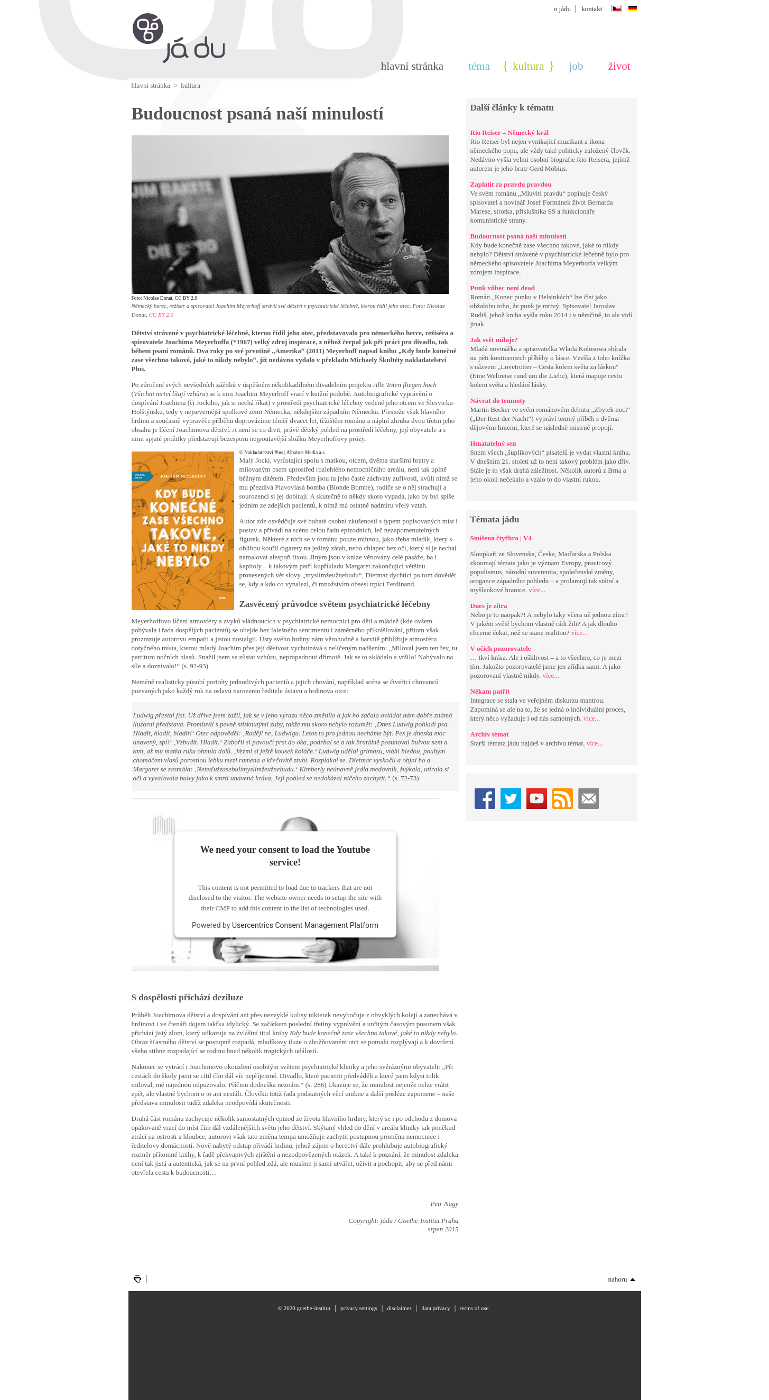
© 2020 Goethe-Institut (304, 1308)
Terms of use (474, 1308)
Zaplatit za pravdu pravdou (511, 184)
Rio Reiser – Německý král (509, 132)
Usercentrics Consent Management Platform (305, 926)
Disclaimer (399, 1308)
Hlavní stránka (412, 66)
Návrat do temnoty (498, 400)
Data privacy (435, 1308)
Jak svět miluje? (494, 340)
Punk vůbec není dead (502, 288)
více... (537, 590)
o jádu (562, 9)
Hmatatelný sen (493, 443)
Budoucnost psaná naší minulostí (518, 236)
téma (479, 66)
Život (619, 66)
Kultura (528, 66)
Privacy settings (358, 1308)
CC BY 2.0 (161, 314)
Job (576, 66)
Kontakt (591, 9)
